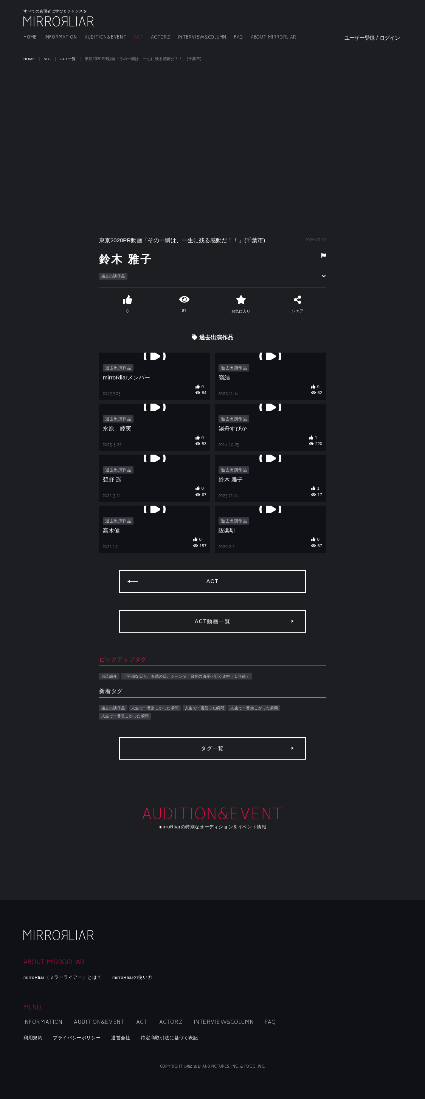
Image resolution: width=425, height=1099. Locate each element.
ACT (138, 37)
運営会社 (127, 1037)
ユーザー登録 (359, 38)
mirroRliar (59, 938)
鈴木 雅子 (132, 258)
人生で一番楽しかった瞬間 (159, 719)
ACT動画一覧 (213, 632)
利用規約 (33, 1037)
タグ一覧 (212, 766)
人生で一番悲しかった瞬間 (127, 728)
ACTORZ (160, 37)
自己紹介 (110, 687)
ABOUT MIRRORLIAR (273, 37)
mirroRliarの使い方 (142, 977)
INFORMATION (61, 37)
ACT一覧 (69, 59)
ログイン (390, 38)
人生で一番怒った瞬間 (214, 719)
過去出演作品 (114, 276)
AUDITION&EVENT (106, 37)
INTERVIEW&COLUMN (202, 37)
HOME (30, 37)
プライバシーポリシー (81, 1037)
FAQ (238, 37)
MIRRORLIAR (59, 21)
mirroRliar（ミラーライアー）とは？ (66, 977)
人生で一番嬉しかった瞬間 (268, 719)
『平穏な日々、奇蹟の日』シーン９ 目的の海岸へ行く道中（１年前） (195, 687)
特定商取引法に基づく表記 (179, 1037)
